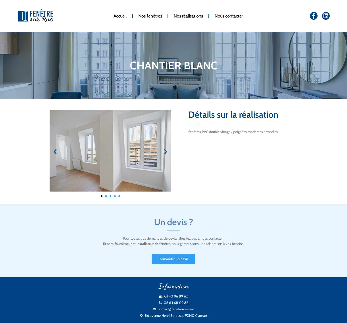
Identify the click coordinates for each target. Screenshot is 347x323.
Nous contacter (229, 16)
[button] (55, 151)
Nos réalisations (188, 16)
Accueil (120, 16)
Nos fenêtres (150, 16)
